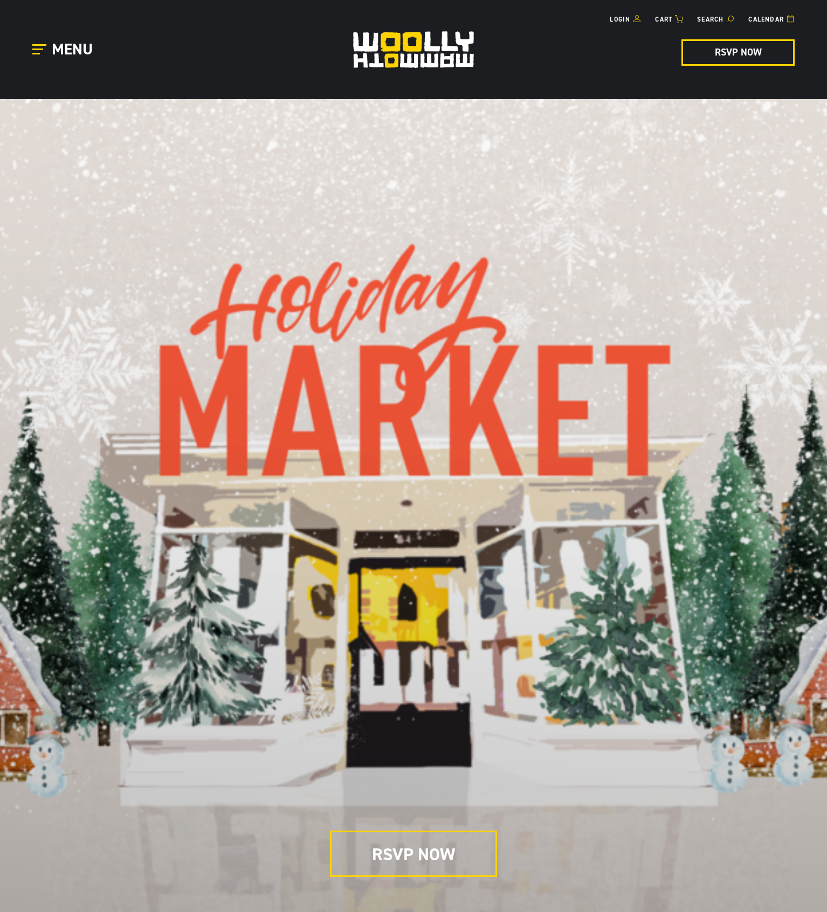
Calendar (766, 19)
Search (710, 19)
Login (620, 19)
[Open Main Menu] (64, 50)
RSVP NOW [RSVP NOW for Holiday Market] (738, 52)
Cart (663, 19)
